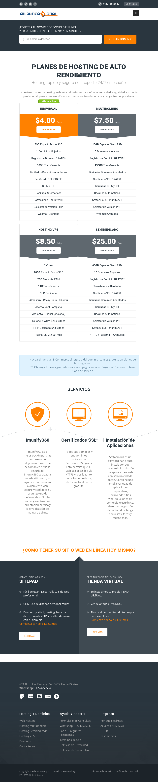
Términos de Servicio (102, 771)
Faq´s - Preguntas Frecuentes (70, 733)
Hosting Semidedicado (33, 731)
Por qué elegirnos (111, 721)
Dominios (25, 741)
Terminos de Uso (70, 740)
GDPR (104, 731)
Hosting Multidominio (33, 726)
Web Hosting (27, 721)
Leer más (29, 636)
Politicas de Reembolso (74, 750)
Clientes (131, 4)
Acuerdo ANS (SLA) (112, 726)
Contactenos (27, 746)
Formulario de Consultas (75, 721)
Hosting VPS (27, 736)
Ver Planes (48, 129)
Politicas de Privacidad (74, 745)
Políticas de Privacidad (127, 771)
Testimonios (108, 736)
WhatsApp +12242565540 (75, 726)
